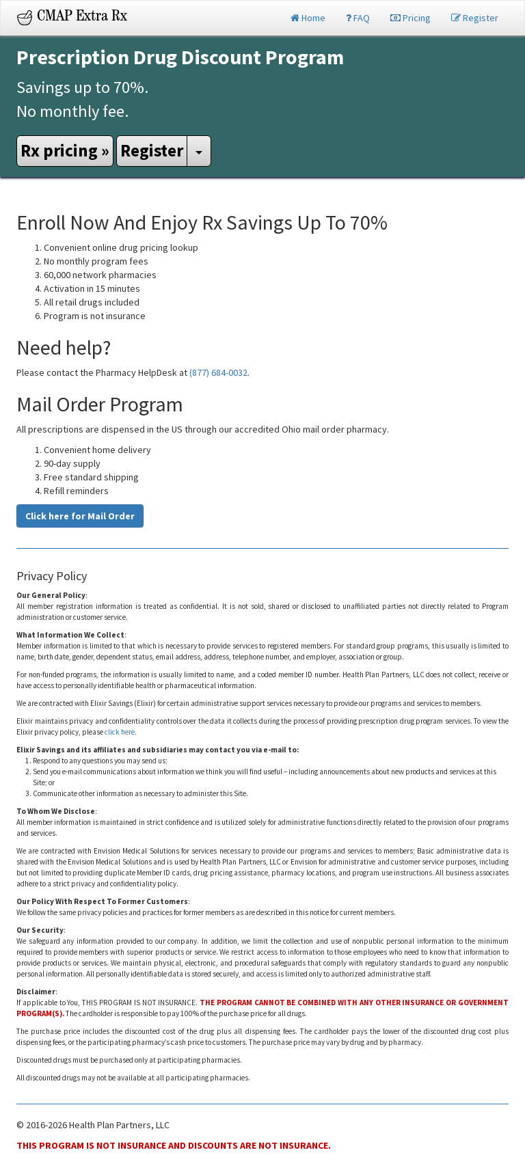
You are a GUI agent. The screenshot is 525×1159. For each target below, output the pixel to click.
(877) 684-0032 (218, 372)
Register (474, 18)
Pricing (410, 18)
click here (120, 732)
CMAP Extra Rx (82, 17)
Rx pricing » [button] (65, 150)
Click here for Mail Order (80, 516)
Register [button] (151, 150)
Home (308, 18)
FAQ (358, 18)
